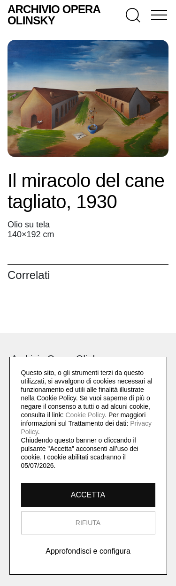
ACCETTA (88, 495)
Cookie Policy (85, 415)
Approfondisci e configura (88, 551)
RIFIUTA (88, 522)
